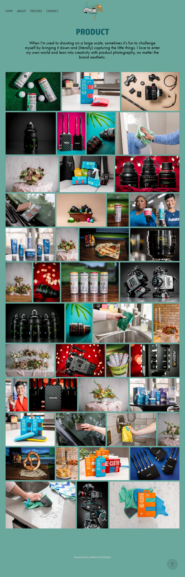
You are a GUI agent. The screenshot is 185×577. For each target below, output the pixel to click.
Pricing (36, 11)
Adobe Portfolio (100, 557)
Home (9, 11)
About (21, 11)
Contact (52, 11)
